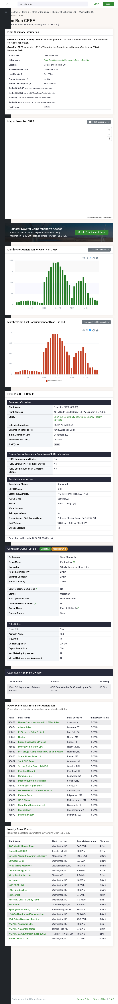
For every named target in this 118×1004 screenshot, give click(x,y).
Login (96, 4)
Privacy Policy (83, 999)
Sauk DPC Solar (37, 781)
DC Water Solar (27, 890)
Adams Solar (35, 743)
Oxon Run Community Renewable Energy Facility (73, 60)
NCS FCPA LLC (27, 914)
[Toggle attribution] (110, 215)
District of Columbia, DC (75, 12)
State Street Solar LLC (40, 776)
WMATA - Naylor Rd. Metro (32, 961)
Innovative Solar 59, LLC (41, 763)
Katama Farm (35, 815)
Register (108, 4)
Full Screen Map (98, 122)
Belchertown (35, 832)
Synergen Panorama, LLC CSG (34, 938)
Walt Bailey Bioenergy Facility (34, 951)
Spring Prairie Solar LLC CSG (43, 785)
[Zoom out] (109, 134)
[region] (5, 500)
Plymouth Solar (36, 837)
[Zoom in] (109, 129)
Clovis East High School (41, 805)
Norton (32, 753)
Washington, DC (97, 12)
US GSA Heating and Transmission (36, 946)
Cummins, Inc (35, 795)
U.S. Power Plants (29, 12)
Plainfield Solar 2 (37, 790)
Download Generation (99, 256)
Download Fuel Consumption (96, 328)
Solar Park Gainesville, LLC (42, 827)
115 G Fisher (35, 819)
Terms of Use (99, 999)
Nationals (24, 909)
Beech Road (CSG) (28, 877)
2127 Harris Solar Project (42, 748)
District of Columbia (50, 12)
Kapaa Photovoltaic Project (42, 758)
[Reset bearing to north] (109, 138)
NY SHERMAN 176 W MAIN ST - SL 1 (47, 810)
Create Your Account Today (91, 235)
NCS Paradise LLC (28, 919)
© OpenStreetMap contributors (94, 215)
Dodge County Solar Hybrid (42, 800)
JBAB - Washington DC (30, 899)
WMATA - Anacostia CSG (31, 956)
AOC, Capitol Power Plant (32, 872)
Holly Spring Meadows (30, 895)
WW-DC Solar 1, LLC (29, 974)
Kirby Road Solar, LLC (30, 904)
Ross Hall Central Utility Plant (34, 929)
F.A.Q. (111, 999)
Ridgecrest (25, 924)
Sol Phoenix (25, 933)
